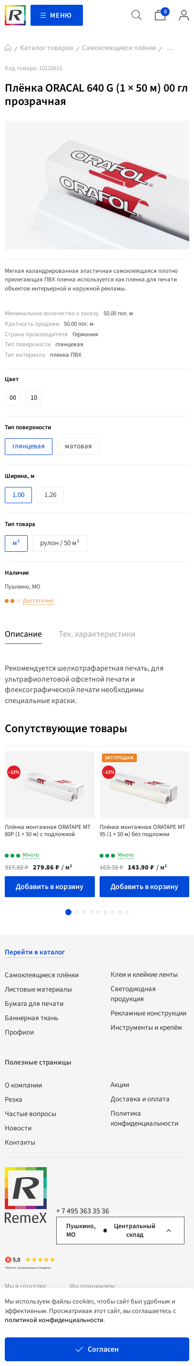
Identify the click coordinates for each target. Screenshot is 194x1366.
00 (13, 398)
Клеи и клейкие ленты (144, 975)
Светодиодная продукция (133, 994)
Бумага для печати (34, 1004)
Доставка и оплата (140, 1099)
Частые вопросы (30, 1114)
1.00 (18, 495)
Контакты (20, 1143)
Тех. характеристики (97, 634)
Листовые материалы (38, 989)
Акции (120, 1085)
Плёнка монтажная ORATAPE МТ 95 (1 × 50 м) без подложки (142, 831)
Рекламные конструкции (148, 1013)
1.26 (50, 495)
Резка (13, 1100)
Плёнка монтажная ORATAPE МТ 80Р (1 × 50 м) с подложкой (48, 831)
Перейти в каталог (35, 952)
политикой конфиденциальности (54, 1320)
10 (34, 398)
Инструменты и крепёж (146, 1028)
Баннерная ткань (31, 1018)
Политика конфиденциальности (144, 1118)
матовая (78, 446)
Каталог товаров (46, 48)
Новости (18, 1128)
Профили (19, 1032)
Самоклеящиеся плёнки (119, 48)
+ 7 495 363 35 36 (82, 1211)
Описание (23, 634)
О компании (23, 1085)
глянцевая (28, 446)
